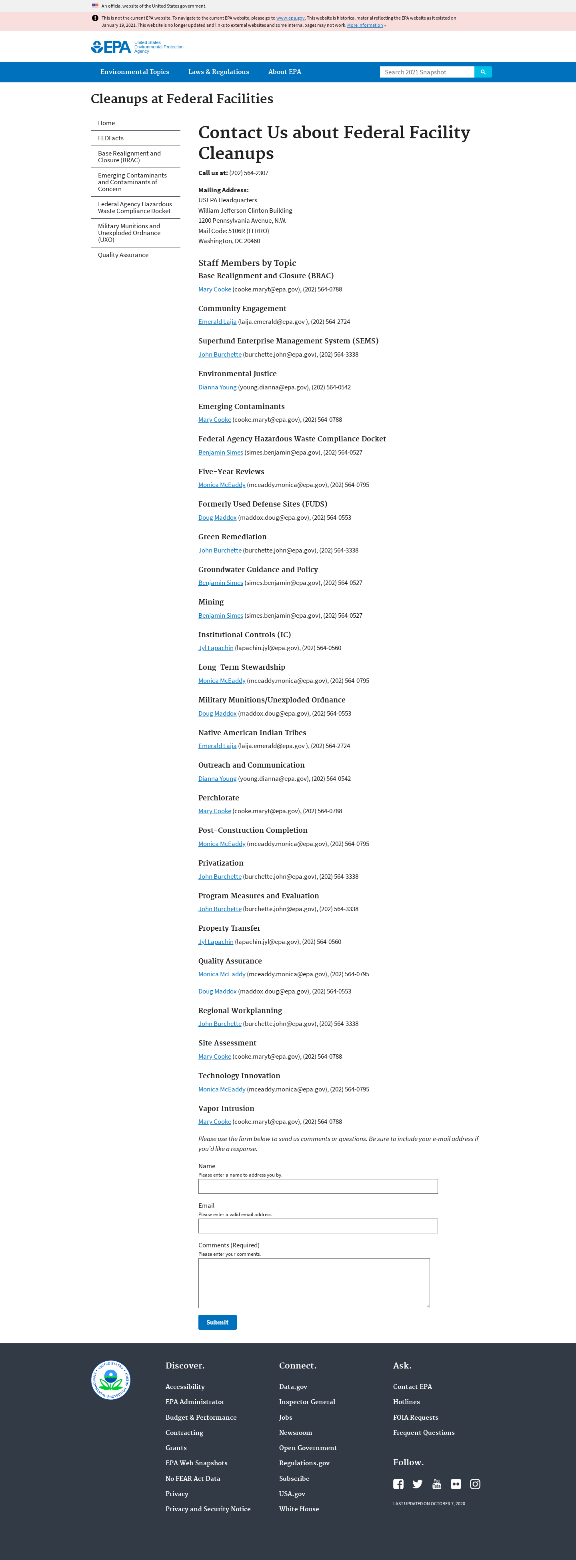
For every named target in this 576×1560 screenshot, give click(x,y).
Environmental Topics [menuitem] (134, 72)
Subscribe (294, 1479)
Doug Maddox (217, 517)
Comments (229, 1245)
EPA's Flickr (456, 1484)
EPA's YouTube (437, 1484)
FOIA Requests (415, 1418)
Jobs (285, 1418)
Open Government (308, 1448)
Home (106, 122)
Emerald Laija (217, 321)
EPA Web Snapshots (197, 1463)
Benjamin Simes (220, 452)
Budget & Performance (201, 1418)
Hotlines (406, 1402)
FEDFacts (111, 138)
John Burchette (220, 354)
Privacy (177, 1494)
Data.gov (293, 1387)
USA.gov (292, 1494)
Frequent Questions (424, 1433)
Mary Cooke (214, 289)
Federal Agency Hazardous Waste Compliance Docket (135, 207)
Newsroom (295, 1433)
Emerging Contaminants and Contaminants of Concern (132, 182)
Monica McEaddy (222, 484)
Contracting (184, 1433)
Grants (176, 1448)
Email (206, 1205)
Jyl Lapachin (216, 647)
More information (365, 25)
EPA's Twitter (417, 1484)
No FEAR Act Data (193, 1479)
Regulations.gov (304, 1463)
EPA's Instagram (475, 1484)
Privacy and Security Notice (208, 1509)
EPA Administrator (195, 1402)
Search (483, 72)
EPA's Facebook (398, 1484)
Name (206, 1165)
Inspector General (307, 1402)
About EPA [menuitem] (284, 72)
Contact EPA (412, 1387)
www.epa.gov (290, 18)
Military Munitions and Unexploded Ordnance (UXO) (129, 232)
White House (299, 1509)
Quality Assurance (123, 254)
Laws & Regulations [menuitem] (218, 72)
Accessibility (185, 1387)
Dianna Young (217, 387)
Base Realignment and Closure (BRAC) (129, 156)
